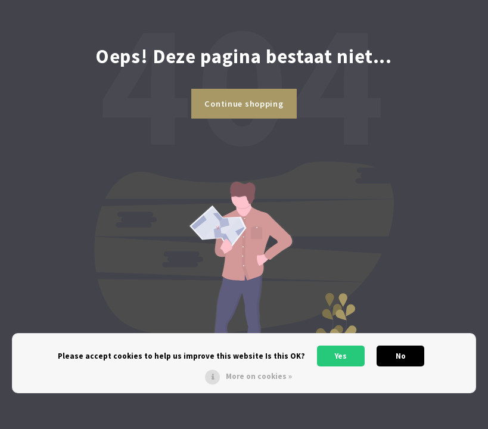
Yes (341, 356)
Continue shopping (243, 103)
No (401, 356)
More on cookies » (259, 376)
